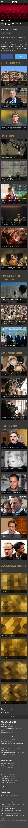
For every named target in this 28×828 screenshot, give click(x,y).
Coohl (2, 806)
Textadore (3, 818)
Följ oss (2, 802)
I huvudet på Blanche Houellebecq (7, 728)
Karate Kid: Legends (5, 756)
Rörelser (2, 730)
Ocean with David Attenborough (7, 736)
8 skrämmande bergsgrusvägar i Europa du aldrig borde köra (12, 815)
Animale (2, 746)
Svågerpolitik (3, 823)
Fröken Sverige (4, 787)
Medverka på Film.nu (5, 800)
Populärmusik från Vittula (6, 763)
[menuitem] (2, 717)
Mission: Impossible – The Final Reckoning (9, 752)
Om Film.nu (3, 795)
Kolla (2, 813)
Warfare (2, 734)
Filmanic (2, 804)
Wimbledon (3, 767)
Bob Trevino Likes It (5, 726)
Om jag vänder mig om (5, 786)
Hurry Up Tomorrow (5, 750)
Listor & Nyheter (7, 136)
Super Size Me (3, 769)
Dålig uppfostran (4, 765)
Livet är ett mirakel (4, 782)
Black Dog (3, 724)
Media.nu (3, 820)
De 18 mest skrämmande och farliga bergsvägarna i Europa (12, 810)
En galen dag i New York (5, 780)
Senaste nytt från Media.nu (12, 63)
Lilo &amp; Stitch (4, 754)
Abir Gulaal (3, 737)
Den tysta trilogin (4, 741)
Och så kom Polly (4, 774)
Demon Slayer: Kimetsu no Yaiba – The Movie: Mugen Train (12, 743)
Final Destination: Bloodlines (6, 748)
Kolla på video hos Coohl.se (11, 353)
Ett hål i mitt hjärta (4, 776)
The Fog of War (4, 778)
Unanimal (3, 732)
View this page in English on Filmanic (9, 29)
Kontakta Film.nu (4, 797)
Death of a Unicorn (4, 739)
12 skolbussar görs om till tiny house (8, 808)
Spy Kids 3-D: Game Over (5, 772)
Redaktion (3, 798)
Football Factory (4, 784)
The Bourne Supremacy (5, 771)
